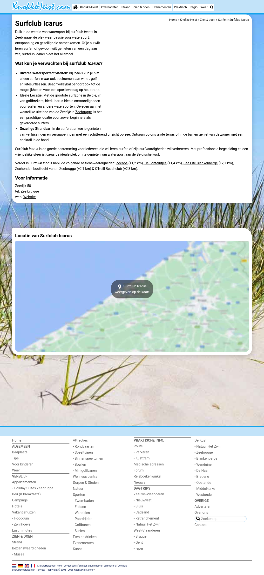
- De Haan (202, 471)
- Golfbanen (82, 525)
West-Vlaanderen (147, 530)
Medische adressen (149, 464)
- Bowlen (79, 465)
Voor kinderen (23, 464)
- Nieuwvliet (143, 500)
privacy (41, 569)
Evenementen (161, 7)
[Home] (75, 7)
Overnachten (110, 7)
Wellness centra (85, 477)
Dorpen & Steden (86, 483)
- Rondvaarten (83, 446)
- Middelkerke (205, 489)
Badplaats (19, 452)
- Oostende (203, 483)
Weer (204, 7)
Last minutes (22, 530)
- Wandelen (81, 513)
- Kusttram (142, 458)
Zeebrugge (23, 37)
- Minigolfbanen (85, 471)
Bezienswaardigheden (29, 548)
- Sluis (138, 506)
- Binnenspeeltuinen (88, 459)
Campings (20, 500)
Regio (193, 7)
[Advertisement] (132, 215)
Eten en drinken (84, 537)
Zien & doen (141, 7)
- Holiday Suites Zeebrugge (32, 488)
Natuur (78, 489)
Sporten (79, 495)
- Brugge (140, 536)
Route (138, 446)
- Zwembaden (83, 501)
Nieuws (139, 482)
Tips (15, 458)
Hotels (17, 506)
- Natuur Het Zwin (147, 524)
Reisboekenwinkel (148, 476)
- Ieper (138, 549)
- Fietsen (79, 507)
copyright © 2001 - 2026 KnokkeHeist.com (70, 569)
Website (29, 197)
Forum (139, 470)
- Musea (18, 554)
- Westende (203, 495)
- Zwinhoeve (21, 524)
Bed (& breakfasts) (26, 494)
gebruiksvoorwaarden (23, 569)
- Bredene (202, 477)
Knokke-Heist (89, 7)
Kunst (77, 549)
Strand (126, 7)
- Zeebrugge (204, 452)
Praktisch (180, 7)
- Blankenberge (206, 459)
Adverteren (203, 507)
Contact (201, 525)
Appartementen (24, 482)
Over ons (201, 513)
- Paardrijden (82, 519)
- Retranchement (146, 518)
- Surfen (79, 531)
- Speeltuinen (83, 452)
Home (16, 440)
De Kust (201, 440)
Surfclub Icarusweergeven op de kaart (132, 289)
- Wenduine (203, 465)
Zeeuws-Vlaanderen (149, 494)
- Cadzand (141, 512)
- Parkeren (141, 452)
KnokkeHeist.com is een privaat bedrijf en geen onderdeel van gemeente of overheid (82, 565)
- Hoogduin (20, 518)
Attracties (80, 440)
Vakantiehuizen (24, 512)
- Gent (138, 542)
